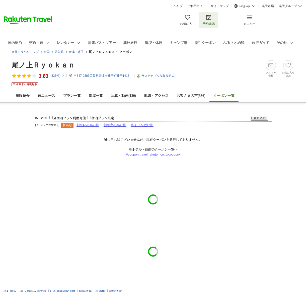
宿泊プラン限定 (102, 118)
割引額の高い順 (87, 125)
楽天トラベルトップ (25, 52)
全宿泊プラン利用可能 (69, 118)
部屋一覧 (96, 96)
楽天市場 (268, 6)
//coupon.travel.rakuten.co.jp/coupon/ (153, 154)
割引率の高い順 (115, 125)
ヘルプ (178, 6)
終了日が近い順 (142, 125)
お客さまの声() (191, 96)
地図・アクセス (156, 96)
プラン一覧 (72, 96)
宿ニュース (46, 96)
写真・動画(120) (123, 96)
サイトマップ (220, 6)
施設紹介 (23, 96)
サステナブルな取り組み (158, 76)
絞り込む (259, 118)
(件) (57, 75)
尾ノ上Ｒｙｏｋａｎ (43, 65)
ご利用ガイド (197, 6)
